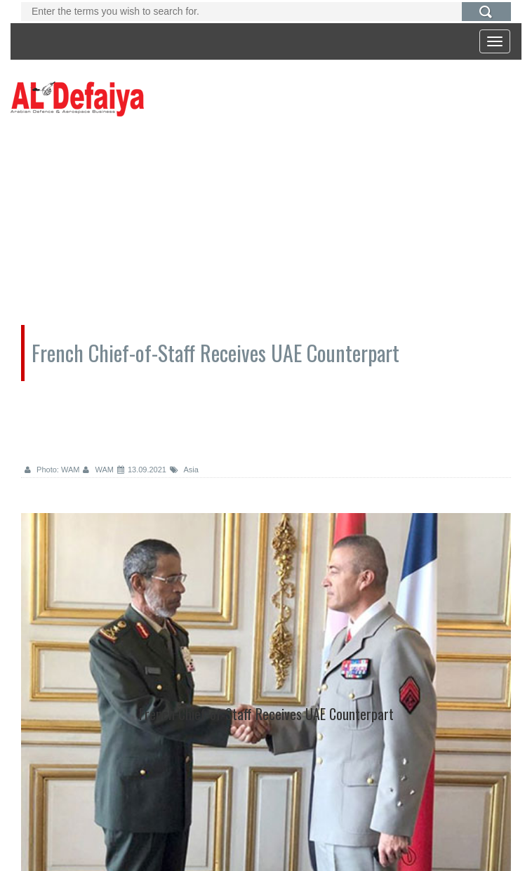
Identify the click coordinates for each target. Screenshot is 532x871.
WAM (98, 469)
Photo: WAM (52, 469)
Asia (184, 469)
